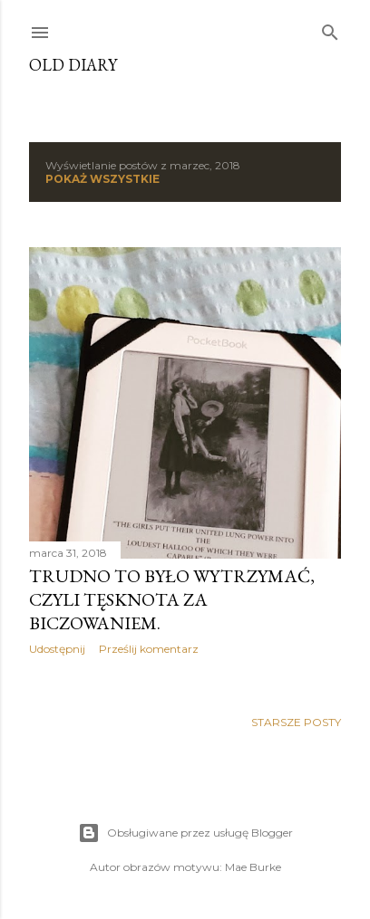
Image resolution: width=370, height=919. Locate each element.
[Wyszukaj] (330, 28)
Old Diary (73, 64)
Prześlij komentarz (149, 649)
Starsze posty (296, 722)
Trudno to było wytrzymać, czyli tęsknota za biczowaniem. (172, 599)
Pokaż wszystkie (102, 179)
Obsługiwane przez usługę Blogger (185, 833)
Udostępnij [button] (57, 649)
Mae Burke (253, 867)
